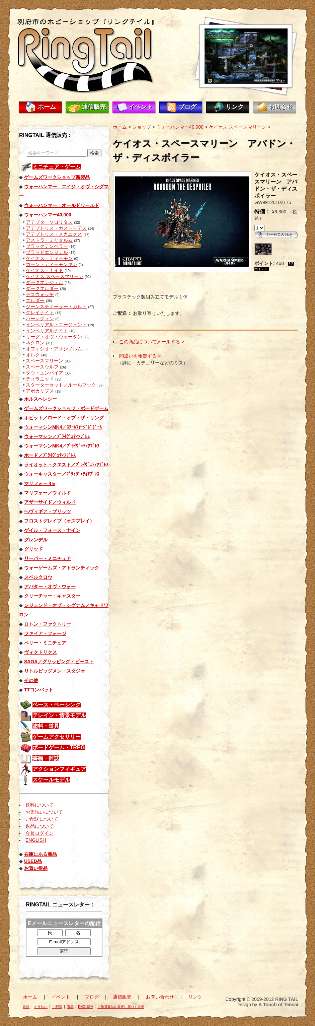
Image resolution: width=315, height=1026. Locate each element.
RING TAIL (286, 999)
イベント (141, 107)
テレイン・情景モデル (59, 715)
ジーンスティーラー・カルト (56, 306)
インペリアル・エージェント (56, 324)
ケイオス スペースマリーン (54, 276)
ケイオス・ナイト (44, 270)
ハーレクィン (40, 318)
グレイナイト (40, 312)
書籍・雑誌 (45, 758)
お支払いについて (44, 812)
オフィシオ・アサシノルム (54, 348)
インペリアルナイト (47, 330)
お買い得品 (36, 868)
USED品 (33, 861)
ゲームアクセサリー (56, 737)
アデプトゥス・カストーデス (56, 228)
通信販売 (94, 107)
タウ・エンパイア (44, 372)
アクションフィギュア (59, 769)
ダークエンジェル (44, 282)
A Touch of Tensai (278, 1004)
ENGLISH (35, 840)
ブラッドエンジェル (47, 252)
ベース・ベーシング (56, 704)
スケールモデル (51, 779)
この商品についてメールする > (151, 341)
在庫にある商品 (40, 854)
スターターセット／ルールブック (61, 385)
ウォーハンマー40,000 (180, 127)
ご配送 (57, 1007)
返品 (70, 1007)
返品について (39, 826)
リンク (235, 107)
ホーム (47, 107)
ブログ (187, 107)
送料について (39, 805)
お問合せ (281, 107)
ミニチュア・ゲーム (56, 166)
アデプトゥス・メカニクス (54, 234)
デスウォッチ (40, 294)
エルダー (35, 300)
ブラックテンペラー (47, 246)
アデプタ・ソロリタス (49, 222)
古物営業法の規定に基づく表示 (120, 1007)
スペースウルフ (42, 366)
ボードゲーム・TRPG (58, 747)
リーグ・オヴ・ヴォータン (54, 336)
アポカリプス (40, 391)
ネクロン (35, 342)
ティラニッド (40, 379)
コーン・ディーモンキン (51, 264)
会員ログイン (39, 833)
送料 (26, 1007)
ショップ (141, 127)
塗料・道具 (45, 726)
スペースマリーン (44, 360)
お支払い (41, 1007)
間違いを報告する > (140, 355)
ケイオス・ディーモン (49, 258)
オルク (33, 354)
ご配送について (41, 819)
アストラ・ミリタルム (49, 240)
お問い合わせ (160, 997)
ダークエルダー (42, 288)
